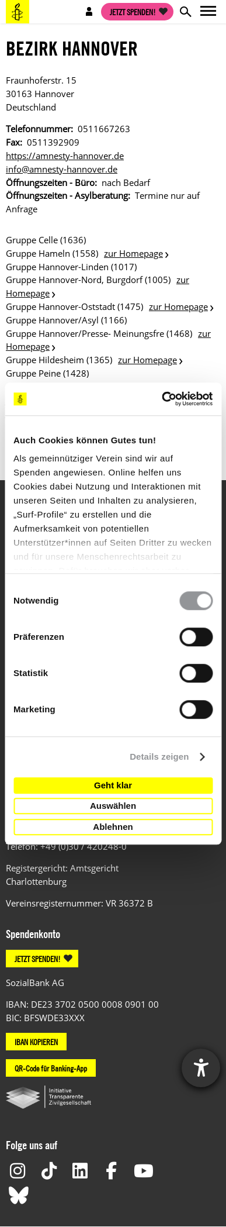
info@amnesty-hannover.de (61, 169)
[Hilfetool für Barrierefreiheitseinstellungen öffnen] (201, 1068)
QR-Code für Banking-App (51, 1068)
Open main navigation (208, 11)
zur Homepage (133, 253)
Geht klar (113, 785)
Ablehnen (113, 827)
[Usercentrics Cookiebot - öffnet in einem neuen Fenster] (162, 398)
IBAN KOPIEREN (36, 1041)
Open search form (185, 11)
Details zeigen (159, 756)
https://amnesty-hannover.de (65, 155)
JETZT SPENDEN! (38, 958)
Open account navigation (89, 11)
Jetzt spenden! (133, 11)
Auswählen (113, 806)
